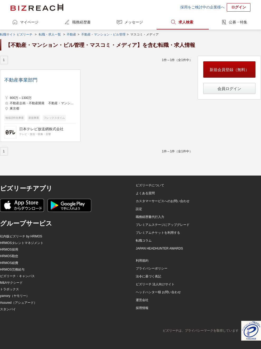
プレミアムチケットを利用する (158, 233)
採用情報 (142, 308)
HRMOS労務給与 (12, 269)
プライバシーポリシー (151, 268)
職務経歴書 (81, 22)
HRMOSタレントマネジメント (21, 243)
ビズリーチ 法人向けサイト (155, 284)
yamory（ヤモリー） (14, 296)
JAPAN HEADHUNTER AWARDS (159, 248)
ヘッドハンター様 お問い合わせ (158, 292)
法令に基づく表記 (148, 276)
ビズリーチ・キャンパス (17, 276)
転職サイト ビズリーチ (16, 34)
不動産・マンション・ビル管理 (103, 34)
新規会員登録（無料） (229, 69)
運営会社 (142, 300)
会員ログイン (229, 88)
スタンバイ (8, 309)
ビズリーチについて (150, 185)
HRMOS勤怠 (9, 256)
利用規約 (142, 260)
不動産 (71, 34)
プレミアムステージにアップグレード (163, 225)
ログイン (238, 7)
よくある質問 (145, 193)
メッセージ (133, 22)
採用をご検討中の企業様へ (202, 7)
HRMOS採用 (9, 249)
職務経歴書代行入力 (150, 217)
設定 (139, 209)
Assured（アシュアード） (18, 303)
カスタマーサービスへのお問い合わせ (163, 201)
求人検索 (185, 22)
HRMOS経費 (9, 263)
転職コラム (144, 240)
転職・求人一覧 (50, 34)
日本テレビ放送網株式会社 (41, 129)
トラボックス (9, 289)
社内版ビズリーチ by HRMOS (21, 236)
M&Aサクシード (11, 283)
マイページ (29, 22)
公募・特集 (238, 22)
